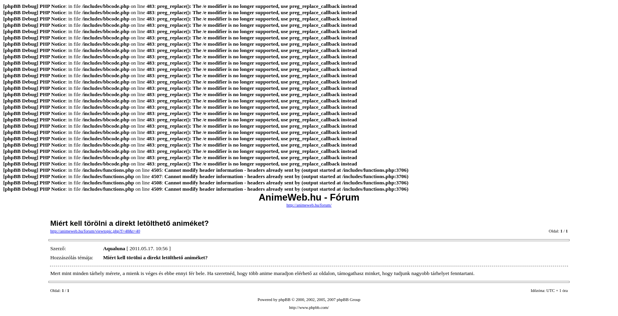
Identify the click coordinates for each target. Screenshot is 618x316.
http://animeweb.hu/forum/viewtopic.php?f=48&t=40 (95, 231)
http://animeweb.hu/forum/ (309, 205)
